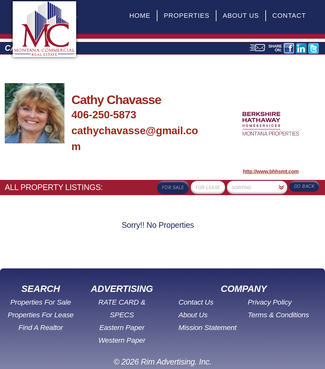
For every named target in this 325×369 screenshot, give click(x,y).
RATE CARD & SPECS (122, 302)
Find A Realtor (40, 327)
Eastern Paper (121, 315)
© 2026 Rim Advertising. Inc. (163, 349)
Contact (289, 15)
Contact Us (197, 302)
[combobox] (257, 187)
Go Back (304, 186)
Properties (186, 15)
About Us (241, 15)
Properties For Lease (40, 315)
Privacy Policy (270, 302)
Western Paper (122, 327)
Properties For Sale (40, 302)
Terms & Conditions (278, 315)
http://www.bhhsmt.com (271, 171)
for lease (208, 187)
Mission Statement (208, 327)
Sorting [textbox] (241, 187)
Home (139, 15)
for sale (173, 187)
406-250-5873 (103, 115)
